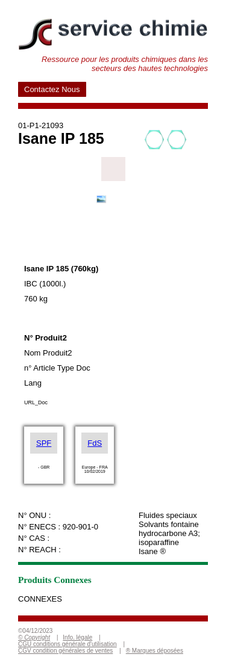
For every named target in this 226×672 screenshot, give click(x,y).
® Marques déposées (154, 650)
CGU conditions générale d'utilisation (67, 644)
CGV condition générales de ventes (65, 650)
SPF (43, 443)
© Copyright (34, 637)
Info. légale (77, 637)
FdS (94, 443)
